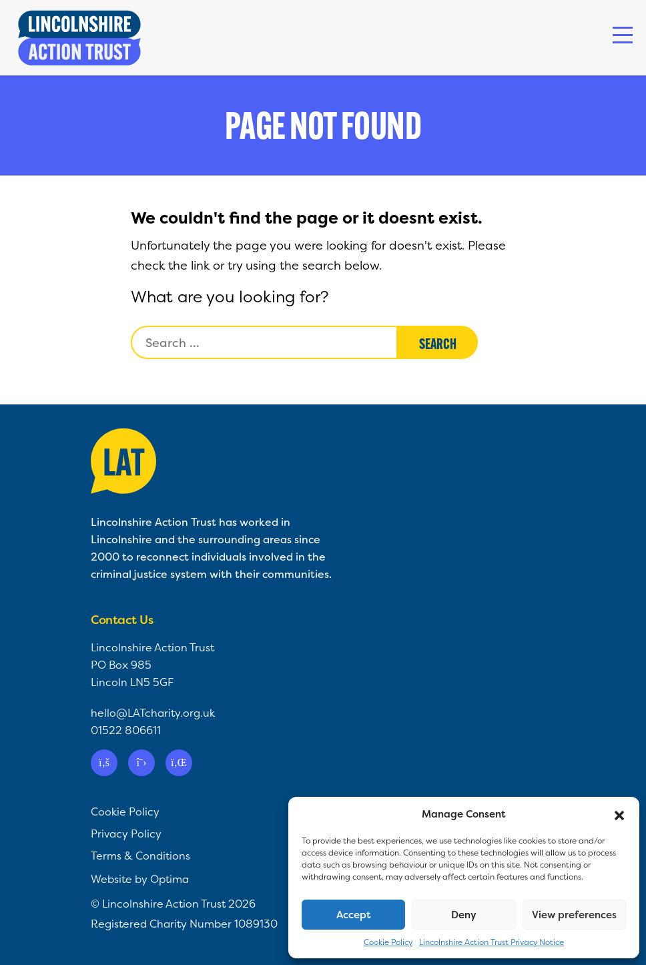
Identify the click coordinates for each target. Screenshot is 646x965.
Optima (169, 879)
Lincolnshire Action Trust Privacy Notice (491, 942)
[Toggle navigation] (623, 35)
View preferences (574, 915)
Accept (353, 915)
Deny (463, 915)
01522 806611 (126, 730)
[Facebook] (104, 762)
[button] (619, 814)
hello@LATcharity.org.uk (153, 712)
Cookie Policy (388, 942)
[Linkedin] (179, 762)
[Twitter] (141, 762)
